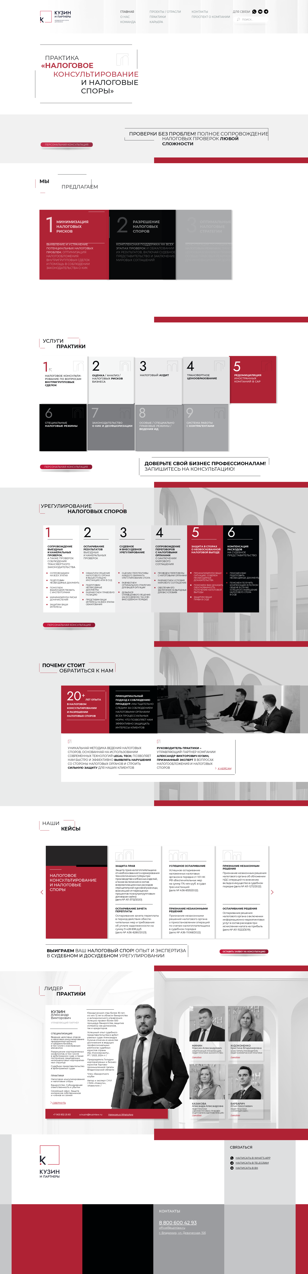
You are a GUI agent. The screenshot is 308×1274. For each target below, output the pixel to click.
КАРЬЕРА (156, 22)
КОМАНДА (128, 22)
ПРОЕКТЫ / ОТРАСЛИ (165, 12)
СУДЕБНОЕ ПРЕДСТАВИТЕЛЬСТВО (113, 1171)
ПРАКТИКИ (158, 17)
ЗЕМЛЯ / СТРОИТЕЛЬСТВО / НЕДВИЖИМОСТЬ (121, 1180)
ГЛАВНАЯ (127, 12)
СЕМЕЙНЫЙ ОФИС (103, 1184)
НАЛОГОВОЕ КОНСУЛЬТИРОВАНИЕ (114, 1153)
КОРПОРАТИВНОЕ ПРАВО (107, 1175)
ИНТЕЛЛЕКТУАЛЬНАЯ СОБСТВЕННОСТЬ (117, 1197)
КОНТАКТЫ (200, 12)
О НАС (125, 17)
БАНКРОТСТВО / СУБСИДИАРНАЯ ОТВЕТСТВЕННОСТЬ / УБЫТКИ (112, 1160)
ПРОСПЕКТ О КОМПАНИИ (211, 17)
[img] (55, 17)
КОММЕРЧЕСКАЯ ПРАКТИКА (109, 1166)
